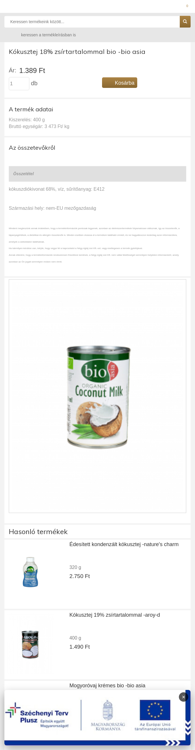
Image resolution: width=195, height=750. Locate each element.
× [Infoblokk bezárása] (183, 697)
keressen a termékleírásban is (43, 34)
